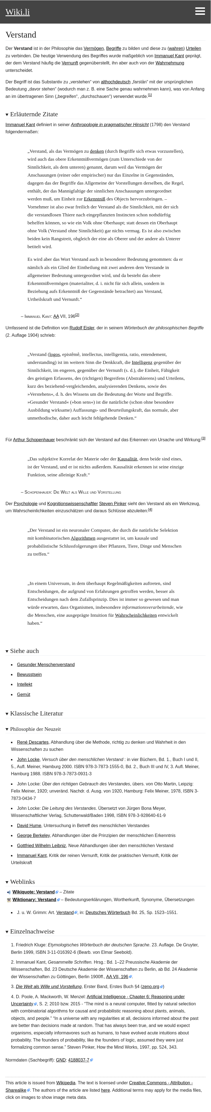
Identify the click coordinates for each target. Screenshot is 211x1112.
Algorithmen (83, 538)
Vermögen (94, 48)
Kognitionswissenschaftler (72, 503)
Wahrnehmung (170, 63)
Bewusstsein (29, 674)
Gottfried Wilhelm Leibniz (41, 845)
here (105, 1090)
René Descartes (33, 742)
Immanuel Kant (169, 55)
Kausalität (127, 459)
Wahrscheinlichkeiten (136, 615)
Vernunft (70, 63)
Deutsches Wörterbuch (108, 912)
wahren (176, 48)
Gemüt (23, 694)
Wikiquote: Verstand (34, 892)
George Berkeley (33, 835)
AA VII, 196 (117, 976)
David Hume (29, 825)
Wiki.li (17, 12)
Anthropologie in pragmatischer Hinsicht (110, 124)
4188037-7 (78, 1060)
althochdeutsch (116, 82)
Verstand (65, 912)
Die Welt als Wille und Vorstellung (49, 986)
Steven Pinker (113, 503)
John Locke (28, 759)
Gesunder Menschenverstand (46, 664)
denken (97, 151)
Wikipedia (65, 1082)
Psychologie (25, 503)
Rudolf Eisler (82, 328)
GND (61, 1060)
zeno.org (150, 986)
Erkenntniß (94, 199)
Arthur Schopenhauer (34, 439)
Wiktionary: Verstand (34, 899)
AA (56, 316)
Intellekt (24, 684)
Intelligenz (142, 362)
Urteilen (193, 48)
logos (54, 354)
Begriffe (113, 48)
